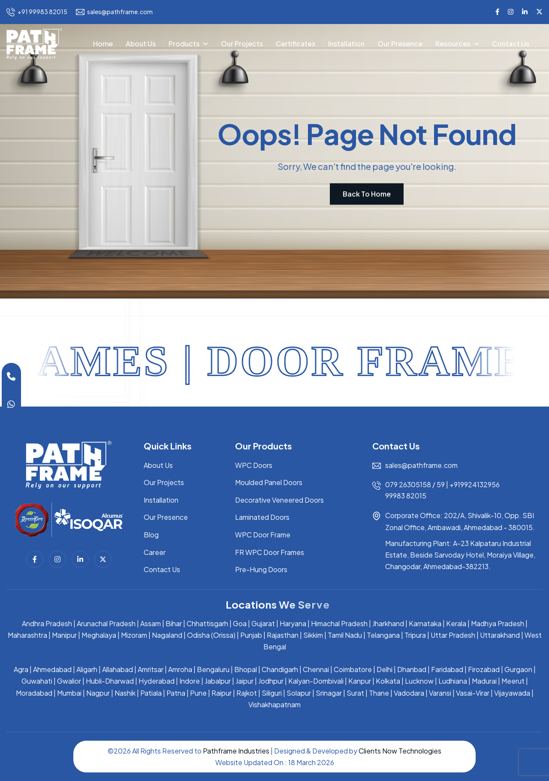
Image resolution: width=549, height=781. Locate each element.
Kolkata (388, 680)
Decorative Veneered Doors (279, 499)
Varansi (440, 692)
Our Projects (242, 43)
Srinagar (329, 692)
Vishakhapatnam (274, 704)
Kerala (456, 623)
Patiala (151, 692)
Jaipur (244, 680)
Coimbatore (353, 669)
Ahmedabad (52, 669)
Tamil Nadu (345, 634)
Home (103, 43)
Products (184, 43)
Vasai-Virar (472, 692)
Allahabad (117, 669)
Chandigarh (280, 669)
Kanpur (359, 680)
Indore (189, 680)
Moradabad (34, 692)
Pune (198, 692)
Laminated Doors (262, 517)
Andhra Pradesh (47, 623)
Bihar (174, 623)
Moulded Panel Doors (268, 482)
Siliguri (272, 692)
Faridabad (447, 669)
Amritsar (150, 669)
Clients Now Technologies (400, 750)
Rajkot (246, 692)
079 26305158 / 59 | (417, 484)
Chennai (316, 669)
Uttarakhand (500, 634)
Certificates (295, 43)
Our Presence (399, 43)
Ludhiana (452, 680)
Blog (151, 534)
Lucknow (419, 680)
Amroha (180, 669)
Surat (355, 692)
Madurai (484, 680)
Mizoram (134, 634)
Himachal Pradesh (339, 623)
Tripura (415, 634)
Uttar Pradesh (453, 634)
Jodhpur (271, 680)
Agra (21, 669)
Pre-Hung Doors (261, 569)
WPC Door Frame (262, 534)
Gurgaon (518, 669)
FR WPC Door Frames (269, 552)
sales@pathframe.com (114, 12)
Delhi (384, 669)
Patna (175, 692)
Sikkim (313, 634)
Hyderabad (157, 680)
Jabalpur (218, 680)
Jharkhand (388, 623)
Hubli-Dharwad (110, 680)
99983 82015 (405, 495)
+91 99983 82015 (36, 12)
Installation (346, 43)
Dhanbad (411, 669)
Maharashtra (27, 634)
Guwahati (36, 680)
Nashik (125, 692)
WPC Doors (253, 465)
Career (155, 552)
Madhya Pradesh (497, 623)
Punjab (251, 634)
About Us (141, 43)
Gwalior (69, 680)
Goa (240, 623)
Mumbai (69, 692)
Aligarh (86, 669)
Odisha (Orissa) (211, 634)
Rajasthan (283, 634)
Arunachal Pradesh (106, 623)
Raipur (221, 692)
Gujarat (263, 623)
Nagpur (98, 692)
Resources (453, 43)
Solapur (299, 692)
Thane (379, 692)
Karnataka (425, 623)
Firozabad (484, 669)
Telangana (383, 634)
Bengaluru (213, 669)
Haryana (293, 623)
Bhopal (245, 669)
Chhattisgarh (207, 623)
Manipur (64, 634)
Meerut (513, 680)
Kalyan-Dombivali (316, 680)
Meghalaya (98, 634)
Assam (150, 623)
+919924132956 (474, 484)
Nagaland (167, 634)
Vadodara (409, 692)
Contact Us (510, 43)
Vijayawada (512, 692)
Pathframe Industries (236, 750)
